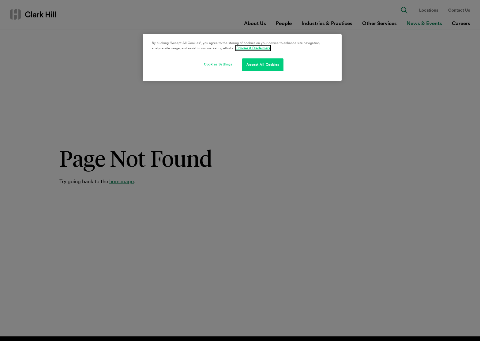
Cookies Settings (218, 64)
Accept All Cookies (262, 64)
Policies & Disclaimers (253, 48)
